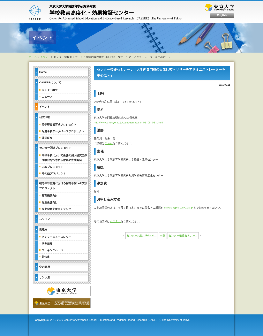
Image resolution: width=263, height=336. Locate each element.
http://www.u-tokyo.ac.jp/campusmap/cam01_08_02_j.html (128, 122)
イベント (45, 57)
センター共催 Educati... (141, 235)
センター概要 (50, 89)
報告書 (46, 256)
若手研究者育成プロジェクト (59, 124)
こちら (109, 143)
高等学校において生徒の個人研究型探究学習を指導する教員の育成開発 (64, 157)
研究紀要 (47, 243)
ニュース (47, 96)
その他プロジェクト (54, 173)
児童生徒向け (50, 202)
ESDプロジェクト (52, 166)
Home (43, 71)
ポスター (115, 221)
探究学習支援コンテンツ (56, 208)
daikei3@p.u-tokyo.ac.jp (178, 207)
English (222, 15)
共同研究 (47, 137)
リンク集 (44, 277)
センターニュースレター (56, 236)
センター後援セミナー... (182, 235)
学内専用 (44, 266)
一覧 (162, 235)
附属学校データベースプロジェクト (63, 131)
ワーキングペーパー (54, 250)
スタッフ (44, 218)
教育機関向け (50, 195)
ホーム (33, 57)
